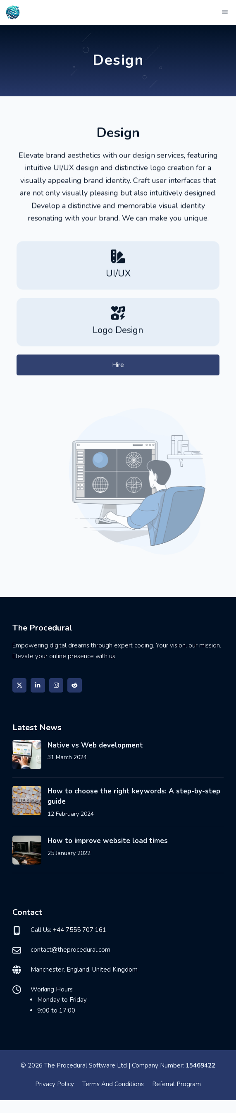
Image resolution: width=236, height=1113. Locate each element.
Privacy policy (54, 1084)
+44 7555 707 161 (79, 930)
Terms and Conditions (113, 1084)
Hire (118, 366)
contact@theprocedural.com (70, 950)
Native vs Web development (95, 745)
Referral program (176, 1084)
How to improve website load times (108, 840)
